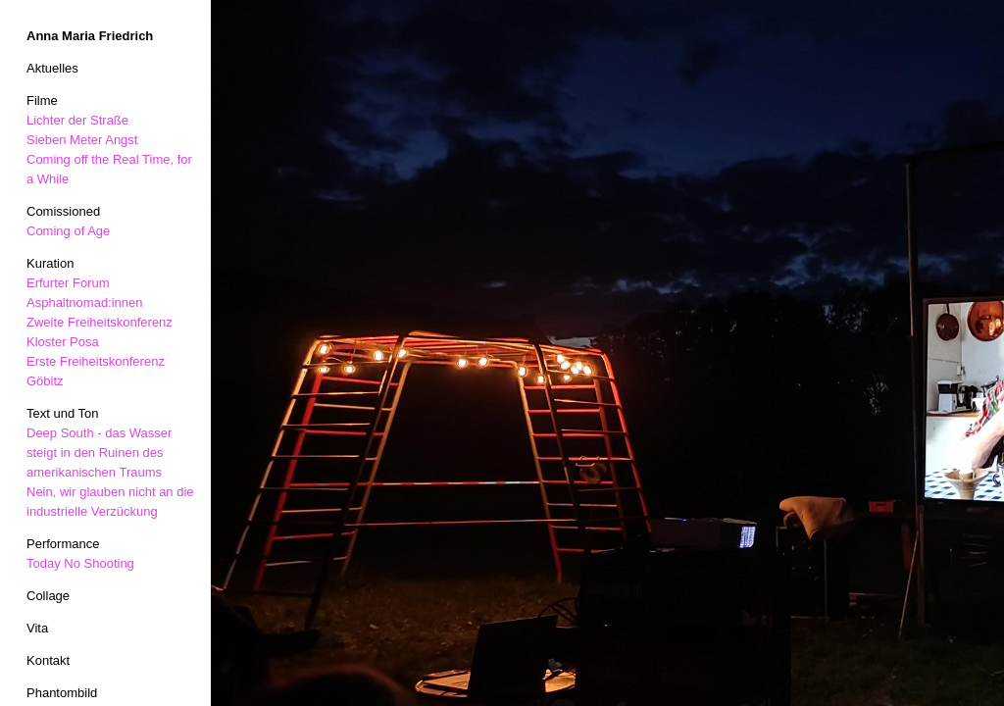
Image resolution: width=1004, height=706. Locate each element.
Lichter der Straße (77, 120)
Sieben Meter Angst (81, 139)
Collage (48, 595)
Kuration (50, 263)
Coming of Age (68, 231)
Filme (42, 100)
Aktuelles (52, 68)
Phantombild (61, 692)
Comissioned (63, 211)
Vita (37, 628)
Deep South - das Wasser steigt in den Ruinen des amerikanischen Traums (99, 452)
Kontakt (48, 660)
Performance (62, 543)
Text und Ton (62, 413)
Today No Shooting (80, 563)
